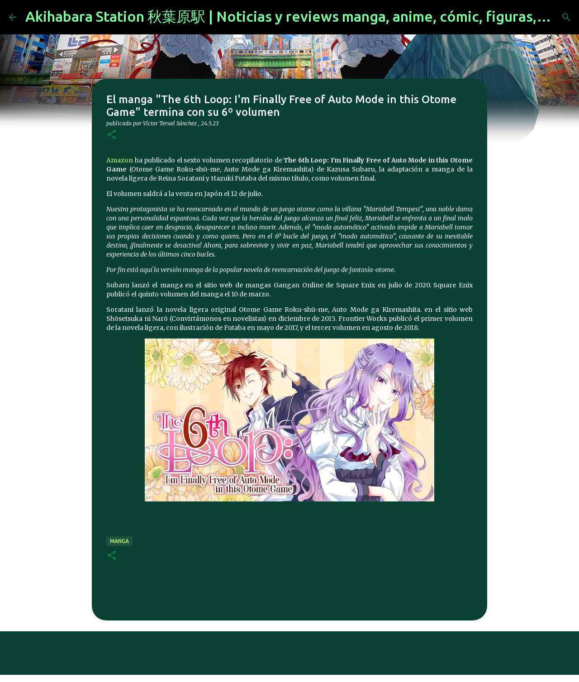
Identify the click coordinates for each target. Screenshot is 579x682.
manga (119, 541)
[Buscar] (566, 17)
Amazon (119, 160)
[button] (111, 135)
